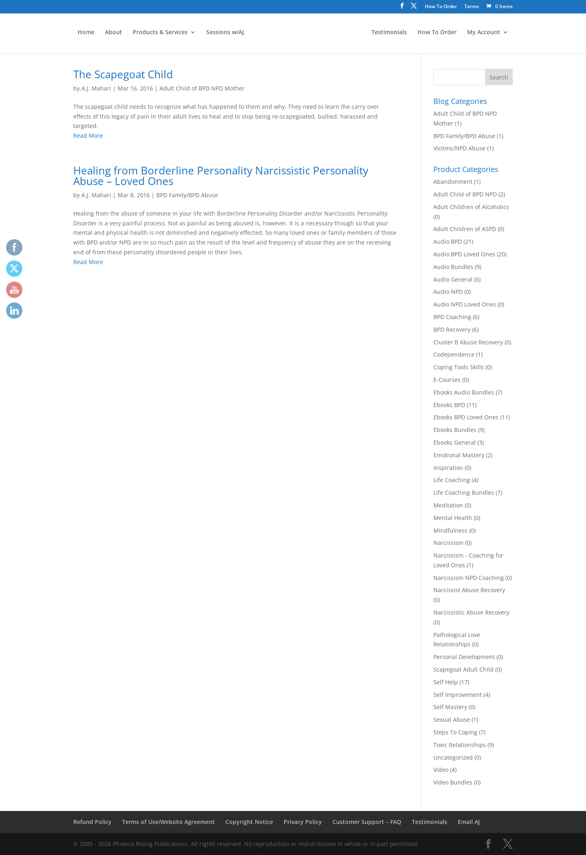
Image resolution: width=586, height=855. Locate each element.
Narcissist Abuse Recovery (469, 590)
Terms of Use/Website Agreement (168, 822)
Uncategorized (453, 757)
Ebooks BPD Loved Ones (466, 417)
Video (440, 769)
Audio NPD (448, 291)
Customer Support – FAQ (366, 822)
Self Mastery (450, 707)
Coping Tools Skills (458, 367)
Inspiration (448, 468)
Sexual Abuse (451, 719)
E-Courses (447, 379)
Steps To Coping (455, 732)
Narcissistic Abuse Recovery (471, 612)
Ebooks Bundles (455, 430)
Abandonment (452, 181)
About (112, 34)
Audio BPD (447, 241)
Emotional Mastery (458, 455)
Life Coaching (451, 480)
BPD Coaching (452, 317)
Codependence (453, 354)
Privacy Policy (303, 822)
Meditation (448, 505)
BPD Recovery (451, 329)
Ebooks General (454, 442)
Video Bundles (452, 782)
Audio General (452, 279)
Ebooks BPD (449, 405)
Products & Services (159, 34)
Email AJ (469, 822)
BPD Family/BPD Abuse (187, 195)
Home (85, 34)
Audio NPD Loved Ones (464, 304)
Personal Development (464, 657)
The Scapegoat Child (123, 74)
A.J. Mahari (96, 88)
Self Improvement (457, 695)
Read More (88, 135)
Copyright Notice (249, 822)
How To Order (441, 7)
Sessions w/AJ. (225, 34)
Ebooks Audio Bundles (463, 392)
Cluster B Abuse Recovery (468, 342)
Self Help (445, 682)
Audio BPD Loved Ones (464, 254)
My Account (484, 34)
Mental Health (452, 518)
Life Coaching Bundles (463, 492)
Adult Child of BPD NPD (465, 194)
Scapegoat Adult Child (463, 669)
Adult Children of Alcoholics (471, 207)
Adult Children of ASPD (464, 229)
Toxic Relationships (459, 745)
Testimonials (390, 34)
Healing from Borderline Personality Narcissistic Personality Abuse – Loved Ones (220, 175)
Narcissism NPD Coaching (468, 578)
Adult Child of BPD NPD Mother (202, 88)
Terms (471, 7)
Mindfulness (450, 530)
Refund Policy (92, 822)
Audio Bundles (453, 267)
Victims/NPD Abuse (459, 148)
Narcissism (448, 542)
